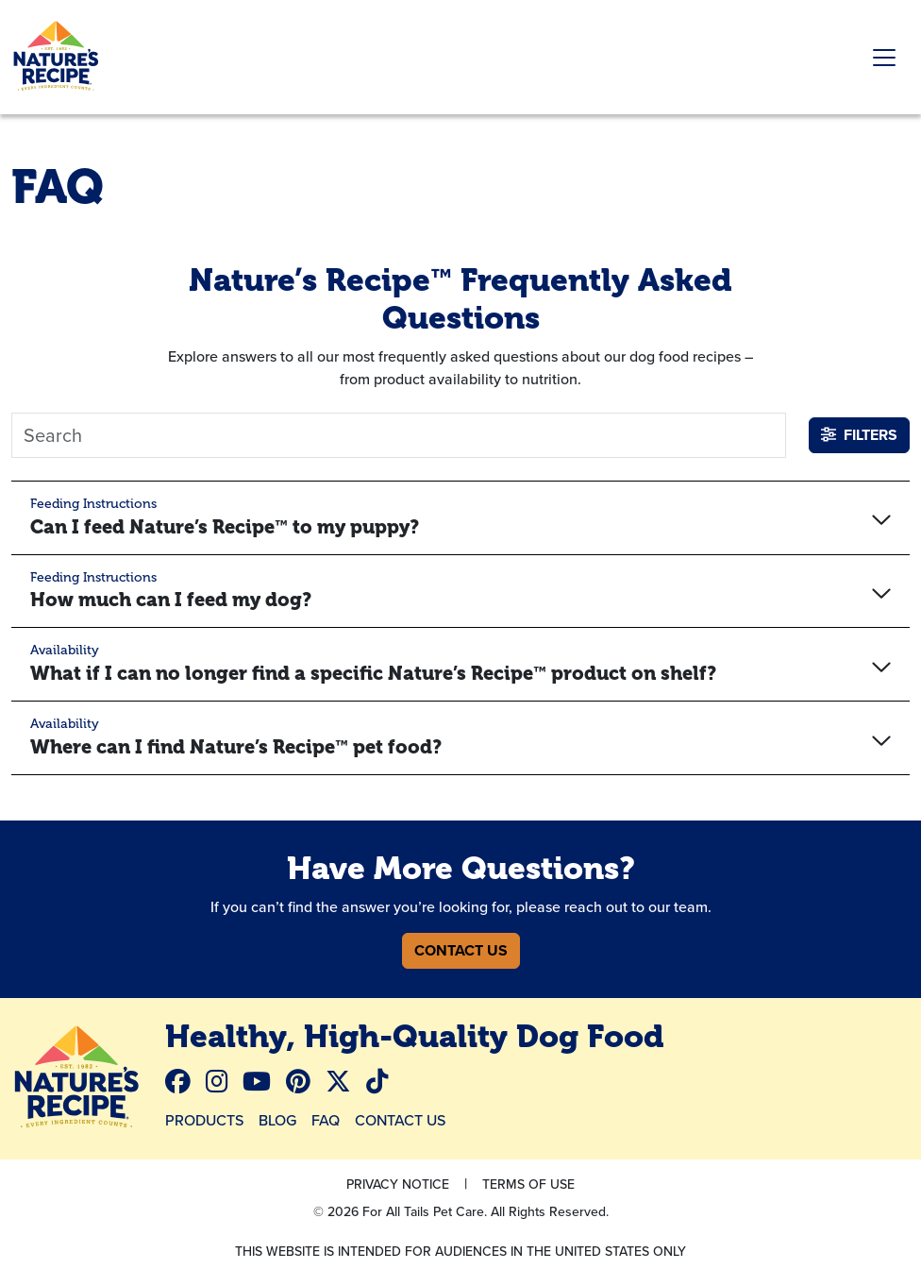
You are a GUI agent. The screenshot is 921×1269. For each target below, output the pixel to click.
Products (204, 1119)
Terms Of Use (528, 1184)
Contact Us (461, 950)
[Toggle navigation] (884, 58)
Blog (277, 1119)
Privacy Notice (397, 1184)
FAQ (325, 1119)
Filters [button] (859, 435)
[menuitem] (185, 1082)
